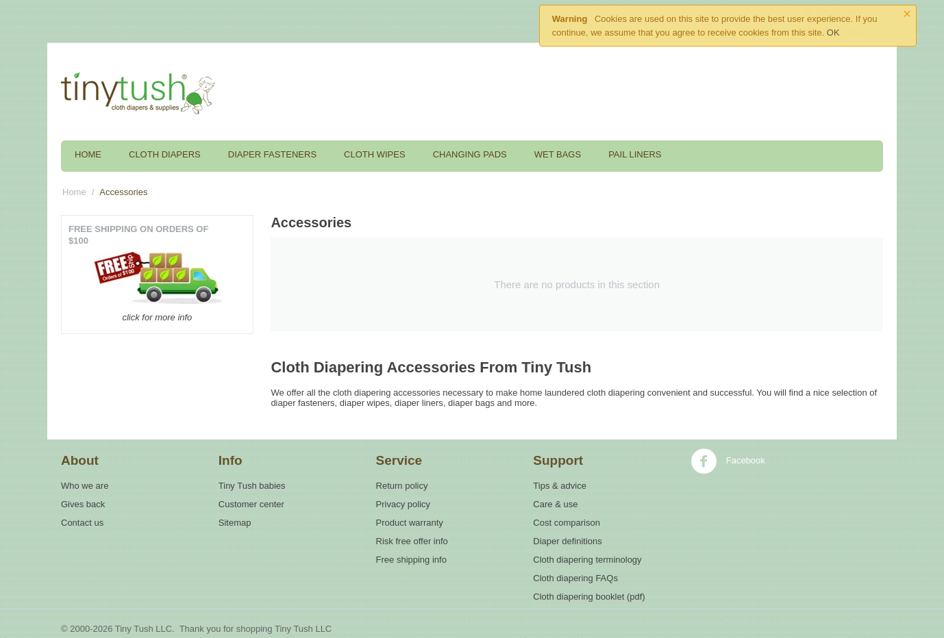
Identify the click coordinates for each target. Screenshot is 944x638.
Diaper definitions (567, 541)
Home (88, 154)
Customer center (251, 504)
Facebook (728, 461)
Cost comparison (566, 523)
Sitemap (235, 523)
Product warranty (409, 523)
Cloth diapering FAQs (575, 578)
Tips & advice (559, 486)
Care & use (555, 504)
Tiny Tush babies (252, 486)
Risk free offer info (412, 541)
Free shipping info (411, 559)
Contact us (82, 523)
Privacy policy (403, 504)
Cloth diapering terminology (587, 559)
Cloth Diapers (165, 154)
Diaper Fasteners (272, 154)
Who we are (84, 486)
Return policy (402, 486)
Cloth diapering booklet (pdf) (589, 596)
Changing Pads (470, 154)
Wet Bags (557, 154)
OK (833, 32)
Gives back (83, 504)
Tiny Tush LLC (303, 629)
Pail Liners (634, 154)
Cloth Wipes (375, 154)
